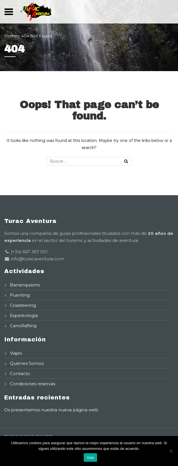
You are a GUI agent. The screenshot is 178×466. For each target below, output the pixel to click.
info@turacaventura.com (37, 258)
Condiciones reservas (32, 383)
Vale (90, 458)
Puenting (20, 295)
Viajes (16, 353)
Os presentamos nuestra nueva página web (51, 409)
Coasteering (23, 305)
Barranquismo (25, 285)
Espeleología (24, 315)
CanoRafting (23, 325)
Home (10, 36)
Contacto (20, 373)
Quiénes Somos (27, 363)
